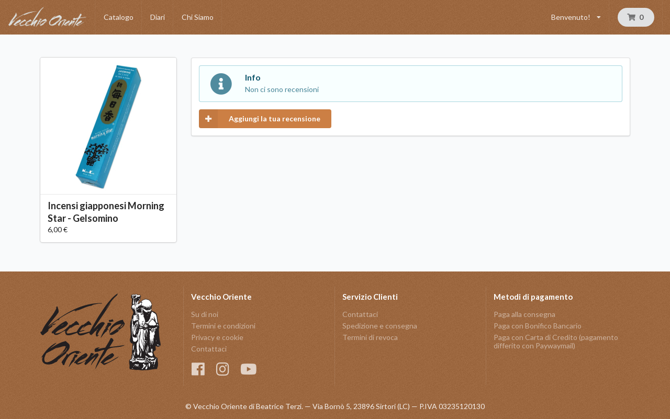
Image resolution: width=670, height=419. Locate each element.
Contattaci (209, 348)
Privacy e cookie (217, 337)
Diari (157, 17)
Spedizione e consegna (379, 325)
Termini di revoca (370, 337)
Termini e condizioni (223, 325)
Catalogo (118, 17)
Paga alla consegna (524, 314)
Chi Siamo (198, 17)
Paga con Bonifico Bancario (538, 325)
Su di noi (204, 314)
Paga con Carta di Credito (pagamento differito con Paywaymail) (556, 341)
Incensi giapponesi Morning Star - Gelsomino (106, 211)
